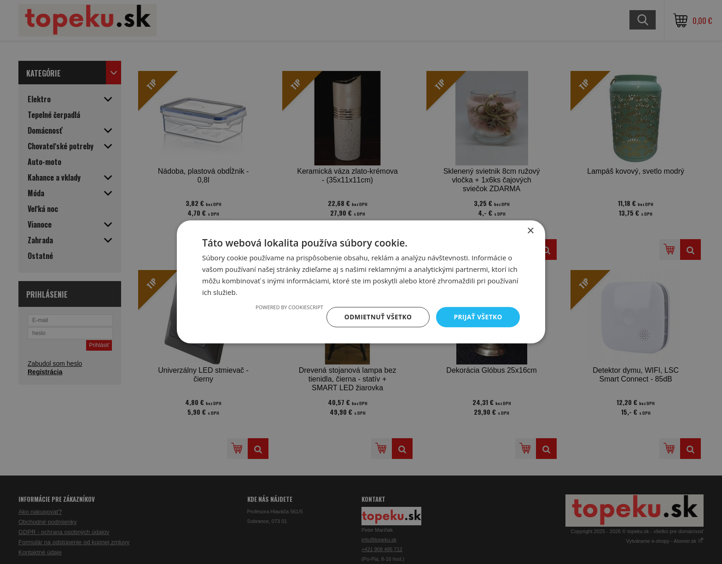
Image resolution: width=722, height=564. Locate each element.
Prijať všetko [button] (477, 316)
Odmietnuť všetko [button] (377, 316)
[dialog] (361, 282)
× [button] (530, 231)
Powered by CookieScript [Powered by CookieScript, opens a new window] (288, 307)
